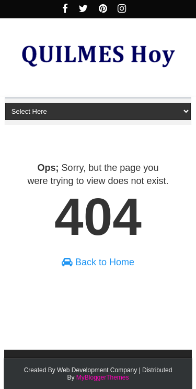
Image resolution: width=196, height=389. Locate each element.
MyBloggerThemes (102, 377)
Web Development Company (97, 370)
